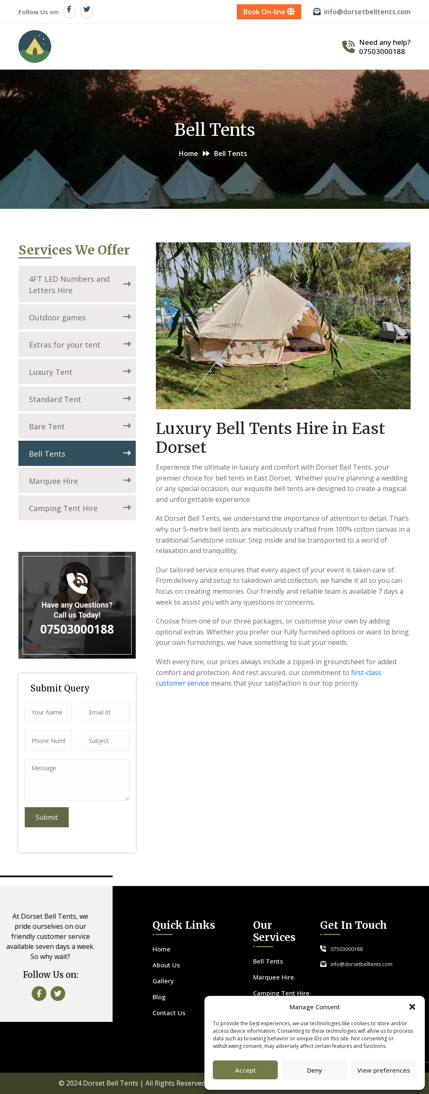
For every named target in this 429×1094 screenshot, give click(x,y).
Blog (158, 997)
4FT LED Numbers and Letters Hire (80, 284)
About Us (176, 46)
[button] (412, 1007)
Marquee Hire (80, 481)
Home (134, 46)
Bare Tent (80, 426)
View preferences (383, 1070)
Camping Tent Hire (80, 508)
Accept (245, 1070)
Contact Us (311, 46)
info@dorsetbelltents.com (367, 11)
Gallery (263, 46)
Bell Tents (80, 454)
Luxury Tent (80, 372)
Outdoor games (80, 317)
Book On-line (269, 11)
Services (221, 46)
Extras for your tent (80, 345)
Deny (314, 1070)
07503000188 (382, 51)
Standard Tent (80, 399)
